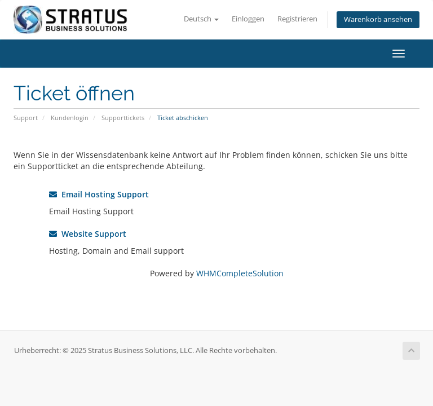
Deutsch (201, 19)
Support (26, 117)
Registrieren (297, 19)
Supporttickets (122, 117)
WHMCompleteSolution (240, 273)
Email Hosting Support (99, 194)
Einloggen (248, 19)
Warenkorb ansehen (378, 19)
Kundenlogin (70, 117)
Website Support (87, 233)
